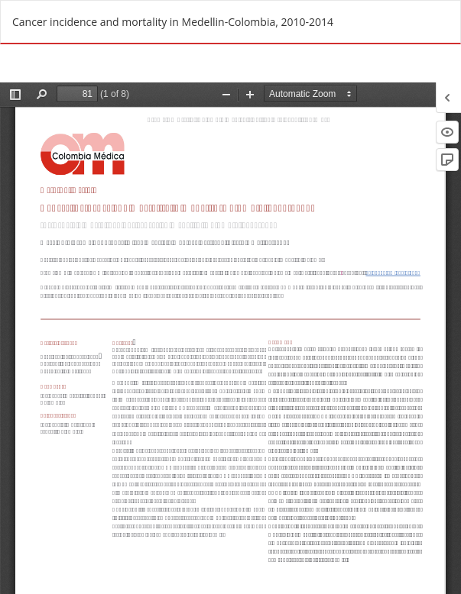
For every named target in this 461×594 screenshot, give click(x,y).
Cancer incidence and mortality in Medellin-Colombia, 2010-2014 (172, 22)
